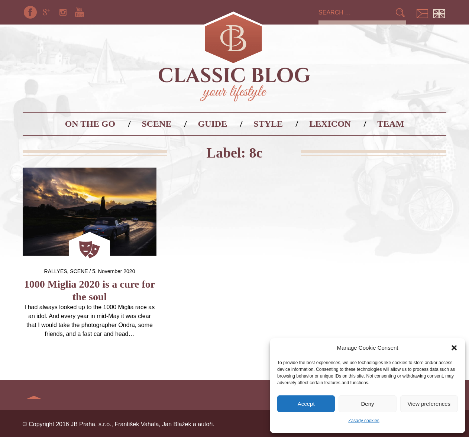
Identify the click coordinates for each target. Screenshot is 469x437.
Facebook (30, 12)
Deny (367, 404)
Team (390, 124)
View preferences (429, 404)
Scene (156, 124)
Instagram (63, 12)
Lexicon (330, 124)
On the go (90, 124)
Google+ (46, 12)
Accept (306, 404)
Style (268, 124)
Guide (212, 124)
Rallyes (55, 271)
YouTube (79, 12)
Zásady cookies (363, 420)
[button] (454, 348)
